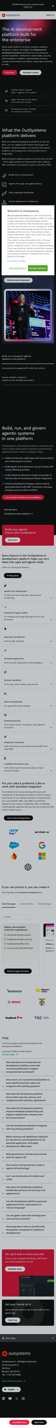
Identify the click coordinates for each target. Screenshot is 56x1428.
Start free (39, 1422)
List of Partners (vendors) (16, 261)
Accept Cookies (37, 268)
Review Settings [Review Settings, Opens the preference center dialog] (17, 268)
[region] (28, 240)
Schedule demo (19, 1422)
